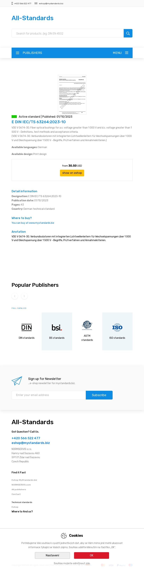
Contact (16, 494)
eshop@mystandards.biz (51, 3)
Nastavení (52, 555)
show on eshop (72, 173)
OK (91, 555)
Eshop (15, 507)
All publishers (19, 489)
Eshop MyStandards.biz (24, 480)
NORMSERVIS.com (21, 485)
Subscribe (99, 395)
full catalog (19, 308)
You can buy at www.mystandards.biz (33, 222)
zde (88, 563)
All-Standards (32, 18)
